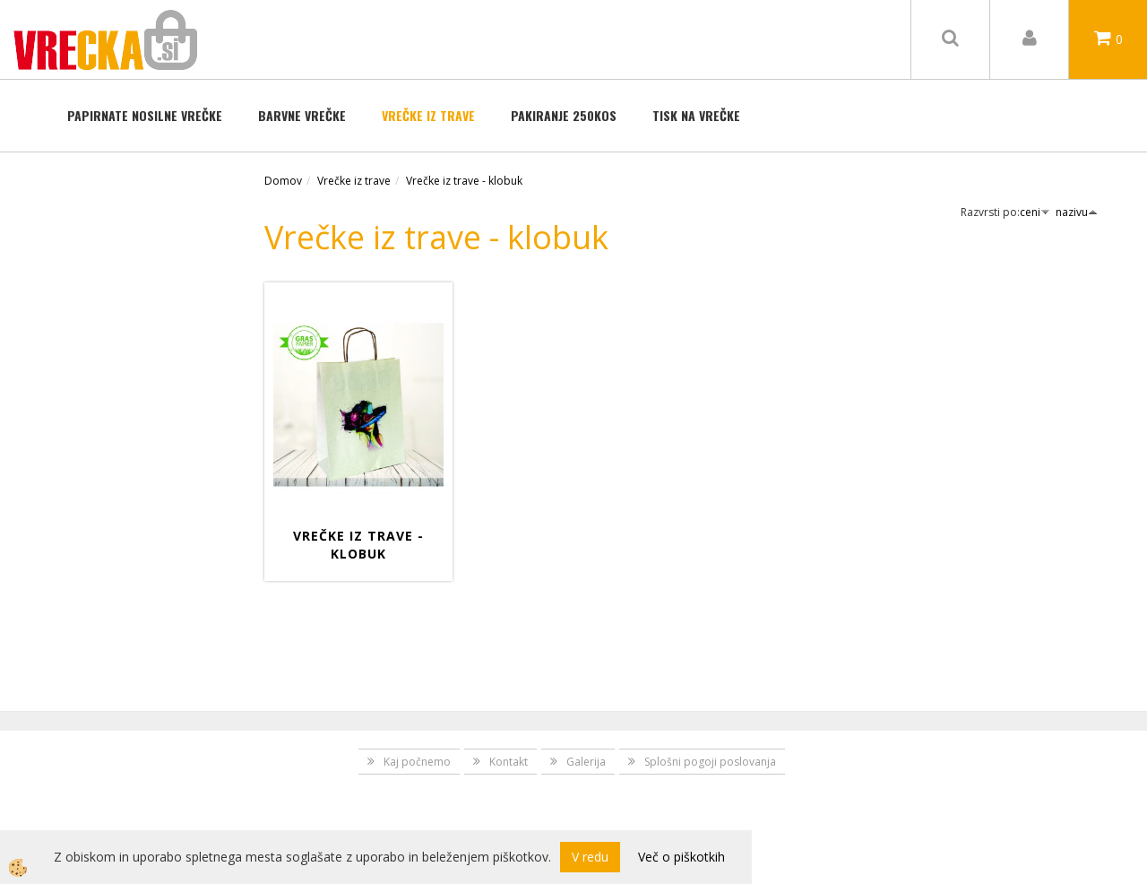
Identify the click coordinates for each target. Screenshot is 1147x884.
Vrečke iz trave (428, 115)
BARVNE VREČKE (302, 115)
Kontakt (508, 761)
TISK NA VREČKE (696, 115)
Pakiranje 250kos (564, 115)
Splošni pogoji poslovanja (710, 761)
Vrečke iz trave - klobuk (464, 180)
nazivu (1077, 212)
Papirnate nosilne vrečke (144, 115)
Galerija (586, 761)
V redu (590, 856)
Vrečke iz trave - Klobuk (358, 544)
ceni (1035, 212)
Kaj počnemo (417, 761)
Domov (283, 180)
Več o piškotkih (681, 856)
